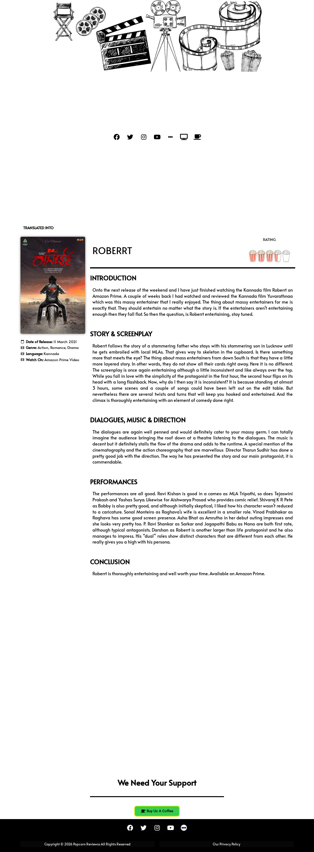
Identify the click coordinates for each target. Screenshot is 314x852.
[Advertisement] (157, 184)
